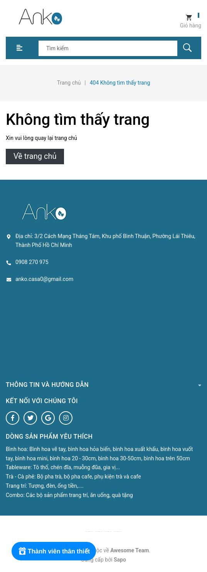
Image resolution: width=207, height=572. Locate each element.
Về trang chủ (34, 156)
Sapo (120, 560)
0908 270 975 (32, 262)
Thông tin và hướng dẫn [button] (103, 384)
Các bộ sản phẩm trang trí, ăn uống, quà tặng (79, 495)
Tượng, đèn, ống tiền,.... (56, 486)
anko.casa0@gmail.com (44, 279)
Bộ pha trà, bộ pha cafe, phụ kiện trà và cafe (89, 476)
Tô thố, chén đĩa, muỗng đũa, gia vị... (76, 467)
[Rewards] (54, 551)
